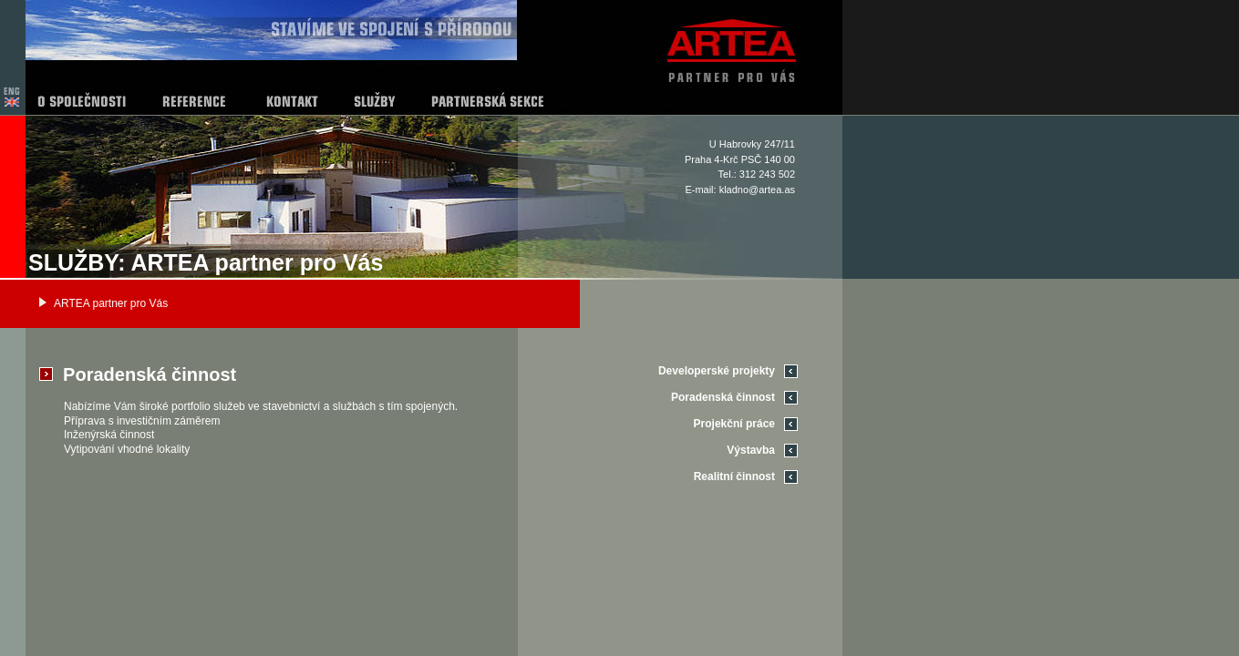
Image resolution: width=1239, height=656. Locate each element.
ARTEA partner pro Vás (111, 303)
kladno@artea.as (757, 189)
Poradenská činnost (723, 397)
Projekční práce (734, 423)
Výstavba (751, 450)
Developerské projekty (716, 370)
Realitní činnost (734, 476)
